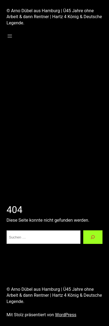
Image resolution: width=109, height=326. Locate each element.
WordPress (65, 314)
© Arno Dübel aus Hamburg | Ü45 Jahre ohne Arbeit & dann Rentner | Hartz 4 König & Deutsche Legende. (54, 16)
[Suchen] (92, 237)
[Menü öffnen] (10, 36)
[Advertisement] (54, 119)
